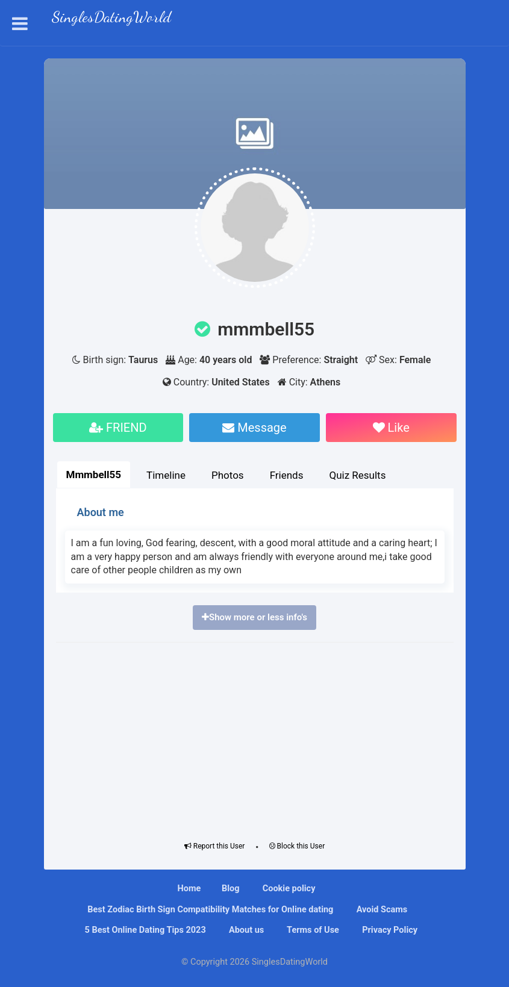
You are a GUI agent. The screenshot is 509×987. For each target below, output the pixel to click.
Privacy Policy (389, 930)
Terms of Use (312, 930)
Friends (287, 475)
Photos (227, 475)
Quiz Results (357, 475)
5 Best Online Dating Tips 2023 (144, 930)
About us (245, 930)
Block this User (297, 846)
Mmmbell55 (94, 475)
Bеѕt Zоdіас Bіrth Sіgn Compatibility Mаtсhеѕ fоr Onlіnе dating (210, 909)
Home (189, 888)
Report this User (214, 846)
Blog (231, 888)
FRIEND (118, 427)
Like (391, 427)
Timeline (166, 475)
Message (254, 427)
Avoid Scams (380, 909)
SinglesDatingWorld (111, 18)
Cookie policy (287, 888)
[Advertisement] (255, 739)
